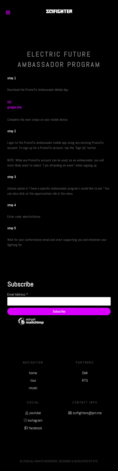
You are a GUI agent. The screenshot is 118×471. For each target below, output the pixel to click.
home (33, 373)
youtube (35, 413)
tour (33, 380)
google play (14, 107)
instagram (35, 420)
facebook (35, 428)
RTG (85, 380)
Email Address (17, 294)
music (33, 388)
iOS (9, 102)
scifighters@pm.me (87, 413)
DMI (85, 373)
